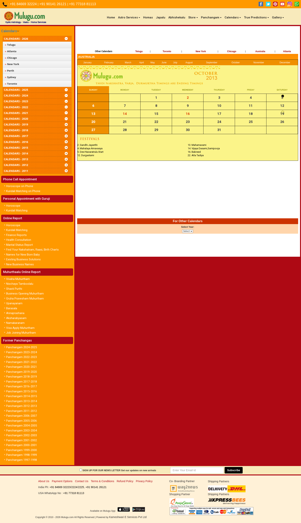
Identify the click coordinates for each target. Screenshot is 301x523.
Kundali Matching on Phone (23, 191)
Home (112, 17)
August (189, 62)
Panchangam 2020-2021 (21, 367)
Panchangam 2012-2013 (21, 406)
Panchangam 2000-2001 (21, 445)
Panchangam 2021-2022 (21, 362)
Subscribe (233, 470)
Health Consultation (18, 240)
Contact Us (81, 481)
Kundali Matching (16, 210)
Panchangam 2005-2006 (21, 420)
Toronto (167, 51)
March (128, 62)
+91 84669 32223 (60, 487)
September (211, 62)
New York (201, 51)
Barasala (11, 308)
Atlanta (287, 51)
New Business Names (20, 264)
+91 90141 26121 (53, 4)
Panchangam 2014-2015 (21, 396)
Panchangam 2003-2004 (21, 430)
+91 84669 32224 (24, 4)
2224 (74, 487)
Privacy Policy (144, 481)
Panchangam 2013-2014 (21, 401)
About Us (43, 481)
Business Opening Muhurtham (25, 293)
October (236, 62)
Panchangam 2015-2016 (21, 391)
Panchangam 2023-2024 (21, 352)
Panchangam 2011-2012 (21, 411)
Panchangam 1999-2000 (21, 450)
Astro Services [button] (129, 17)
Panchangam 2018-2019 (21, 376)
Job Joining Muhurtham (21, 332)
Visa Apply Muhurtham (20, 328)
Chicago (231, 51)
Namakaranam (15, 323)
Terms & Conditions (102, 481)
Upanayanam (14, 303)
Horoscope (13, 205)
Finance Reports (16, 235)
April (141, 62)
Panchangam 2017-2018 (21, 381)
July (175, 62)
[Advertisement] (187, 38)
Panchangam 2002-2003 (21, 435)
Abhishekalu (176, 17)
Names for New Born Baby (23, 254)
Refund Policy (125, 481)
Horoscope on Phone (19, 186)
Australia (260, 51)
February (108, 62)
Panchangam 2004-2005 (21, 425)
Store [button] (193, 17)
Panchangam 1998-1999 (21, 455)
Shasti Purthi (14, 288)
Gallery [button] (278, 17)
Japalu (160, 17)
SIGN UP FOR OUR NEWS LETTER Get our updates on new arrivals (119, 470)
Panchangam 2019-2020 (21, 372)
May (152, 62)
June (164, 62)
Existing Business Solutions (23, 259)
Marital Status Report (19, 245)
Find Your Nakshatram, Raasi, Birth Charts (32, 249)
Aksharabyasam (16, 318)
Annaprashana (15, 313)
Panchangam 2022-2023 (21, 357)
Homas (148, 17)
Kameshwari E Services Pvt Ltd (127, 517)
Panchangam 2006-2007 (21, 415)
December (285, 62)
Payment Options (62, 481)
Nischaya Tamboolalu (19, 283)
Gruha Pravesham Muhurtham (25, 298)
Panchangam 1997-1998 (21, 460)
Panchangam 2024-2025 (21, 347)
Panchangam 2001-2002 (21, 440)
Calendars (9, 31)
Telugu (139, 51)
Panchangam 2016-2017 (21, 386)
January (87, 62)
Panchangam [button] (211, 17)
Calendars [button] (233, 17)
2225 (81, 487)
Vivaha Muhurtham (18, 279)
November (258, 62)
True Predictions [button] (256, 17)
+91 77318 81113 (82, 4)
